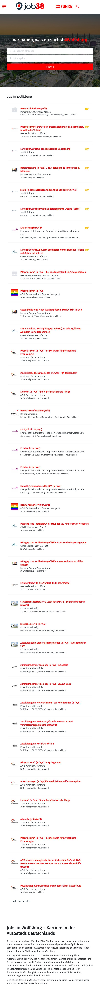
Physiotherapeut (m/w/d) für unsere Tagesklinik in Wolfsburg (50, 885)
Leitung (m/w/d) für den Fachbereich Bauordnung (45, 149)
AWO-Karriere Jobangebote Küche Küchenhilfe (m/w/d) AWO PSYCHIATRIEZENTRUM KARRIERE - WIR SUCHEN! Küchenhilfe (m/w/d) (50, 863)
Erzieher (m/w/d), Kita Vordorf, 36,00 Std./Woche (44, 583)
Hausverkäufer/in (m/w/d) (33, 108)
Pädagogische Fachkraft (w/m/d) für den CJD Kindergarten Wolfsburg (54, 524)
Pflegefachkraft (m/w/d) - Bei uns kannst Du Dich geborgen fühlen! (53, 272)
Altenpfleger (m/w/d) (31, 819)
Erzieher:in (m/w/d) (30, 448)
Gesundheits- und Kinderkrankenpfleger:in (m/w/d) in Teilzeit (51, 309)
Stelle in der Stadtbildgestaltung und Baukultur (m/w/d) (48, 190)
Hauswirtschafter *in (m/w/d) (35, 505)
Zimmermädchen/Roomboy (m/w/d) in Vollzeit (44, 665)
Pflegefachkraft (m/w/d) (32, 291)
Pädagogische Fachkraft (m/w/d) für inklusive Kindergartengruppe (53, 542)
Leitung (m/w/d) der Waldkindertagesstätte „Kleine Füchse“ (50, 209)
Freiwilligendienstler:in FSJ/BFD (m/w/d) (40, 486)
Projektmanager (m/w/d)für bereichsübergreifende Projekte (50, 781)
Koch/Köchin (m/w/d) (31, 429)
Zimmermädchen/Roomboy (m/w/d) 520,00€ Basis (45, 684)
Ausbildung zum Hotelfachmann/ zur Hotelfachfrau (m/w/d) (50, 702)
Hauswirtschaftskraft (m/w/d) (35, 410)
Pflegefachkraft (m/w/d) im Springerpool (40, 762)
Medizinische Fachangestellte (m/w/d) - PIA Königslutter (48, 373)
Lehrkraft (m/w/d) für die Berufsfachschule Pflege (45, 391)
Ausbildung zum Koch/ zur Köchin (37, 743)
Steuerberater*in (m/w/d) (33, 624)
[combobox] (50, 51)
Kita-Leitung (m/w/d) (31, 227)
